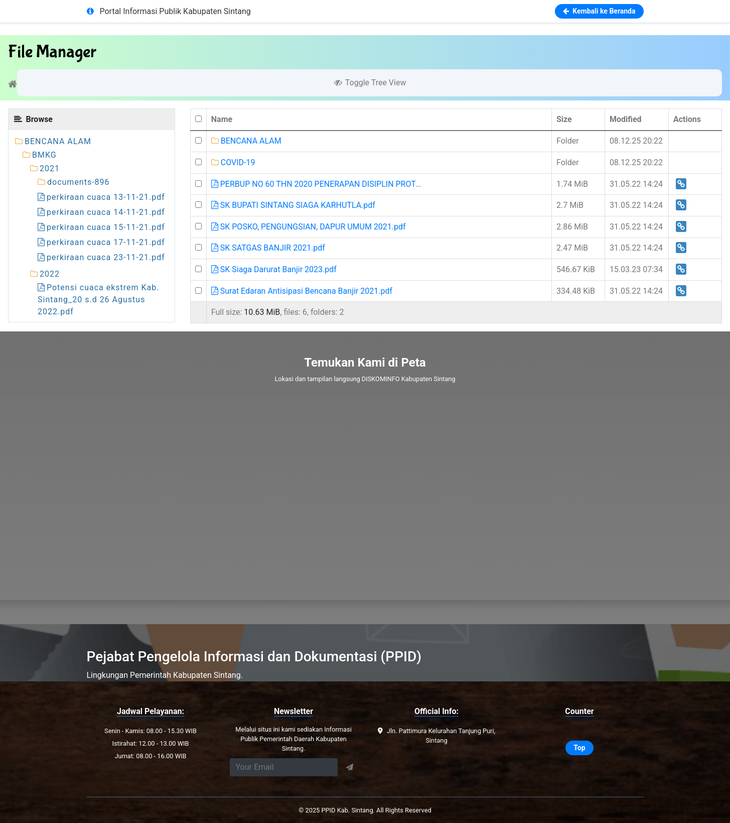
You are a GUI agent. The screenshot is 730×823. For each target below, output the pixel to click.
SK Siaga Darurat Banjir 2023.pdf (274, 269)
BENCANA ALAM (58, 141)
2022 (50, 274)
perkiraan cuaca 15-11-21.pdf (101, 227)
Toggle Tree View (369, 82)
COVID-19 (233, 162)
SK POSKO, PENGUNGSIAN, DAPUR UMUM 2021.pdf (308, 226)
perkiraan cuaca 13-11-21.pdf (101, 197)
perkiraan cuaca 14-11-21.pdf (101, 212)
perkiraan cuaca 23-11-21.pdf (101, 257)
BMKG (44, 155)
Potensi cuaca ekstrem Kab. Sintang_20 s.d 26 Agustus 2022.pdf (99, 299)
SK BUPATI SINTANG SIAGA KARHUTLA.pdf (293, 205)
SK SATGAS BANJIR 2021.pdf (268, 248)
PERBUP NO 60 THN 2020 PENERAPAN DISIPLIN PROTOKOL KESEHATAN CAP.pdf (362, 184)
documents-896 (78, 182)
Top (579, 748)
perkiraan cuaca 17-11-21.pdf (101, 242)
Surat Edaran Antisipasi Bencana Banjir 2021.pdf (301, 291)
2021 (50, 168)
